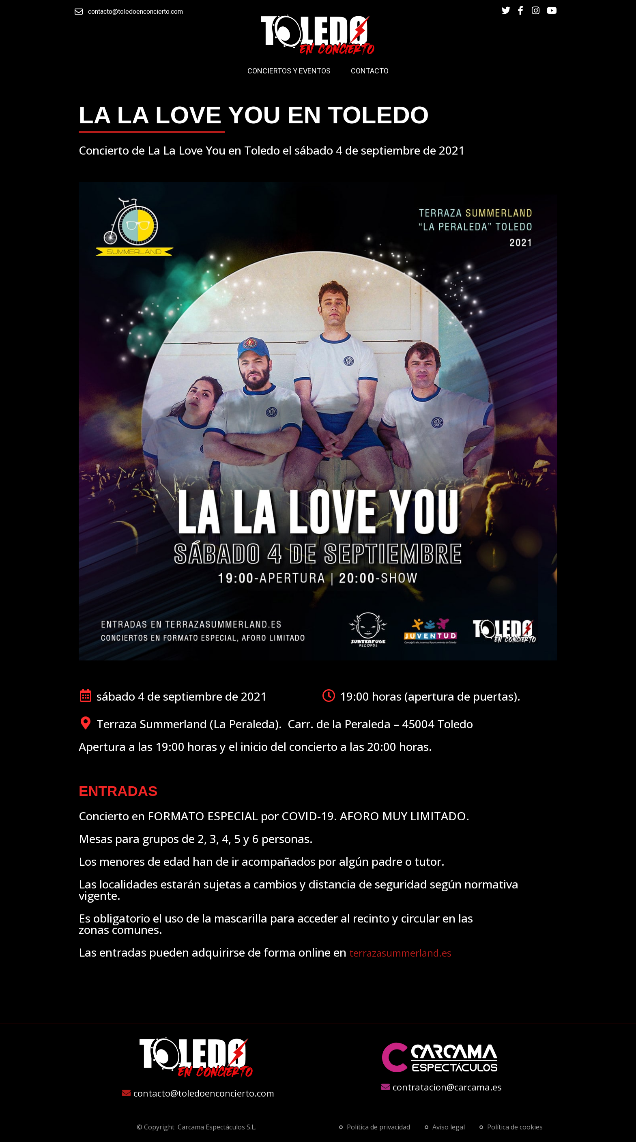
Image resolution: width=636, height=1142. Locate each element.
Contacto (370, 71)
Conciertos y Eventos (289, 71)
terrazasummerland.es (400, 952)
